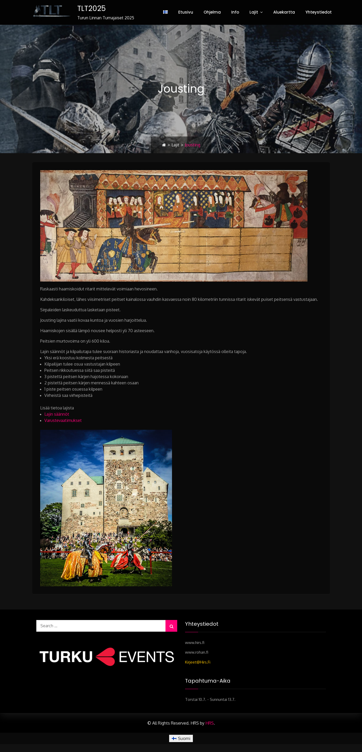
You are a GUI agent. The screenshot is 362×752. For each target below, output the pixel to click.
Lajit (254, 12)
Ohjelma (212, 12)
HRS (209, 723)
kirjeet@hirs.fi (197, 662)
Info (235, 12)
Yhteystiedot (318, 12)
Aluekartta (284, 12)
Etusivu (185, 12)
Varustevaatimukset (63, 420)
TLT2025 (91, 8)
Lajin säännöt (56, 414)
